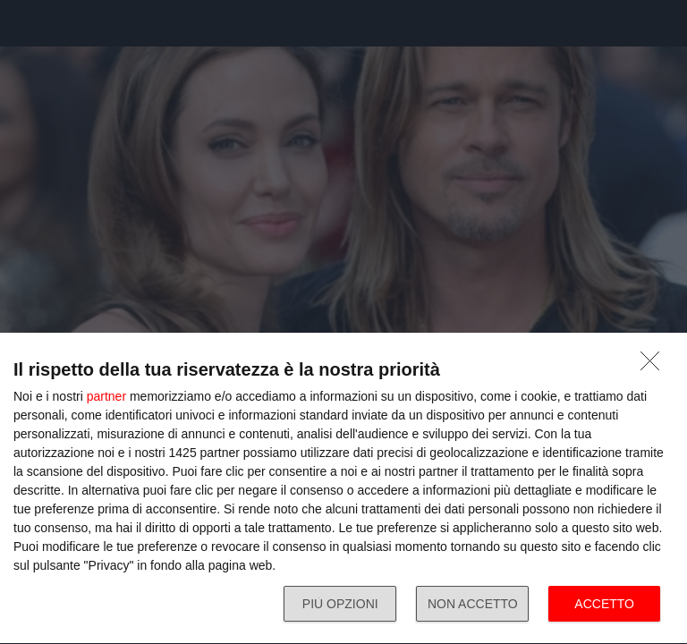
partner (106, 396)
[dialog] (343, 489)
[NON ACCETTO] (654, 366)
